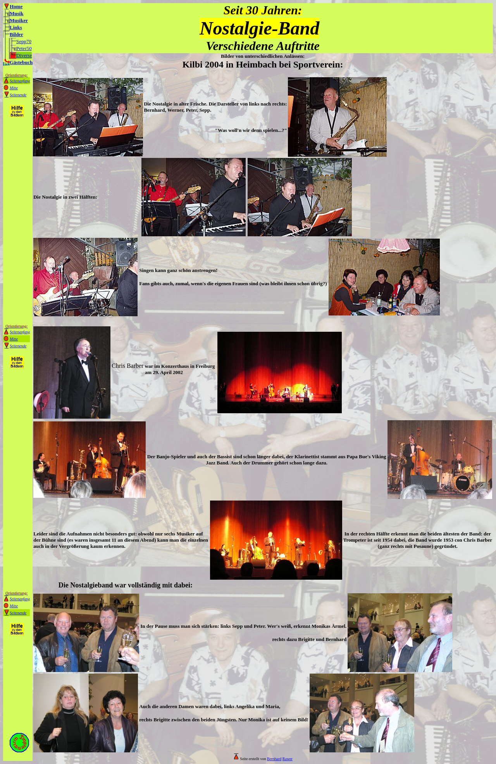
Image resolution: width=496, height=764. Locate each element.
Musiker (19, 20)
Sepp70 (23, 41)
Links (16, 27)
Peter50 (24, 48)
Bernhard (274, 759)
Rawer (287, 759)
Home (16, 6)
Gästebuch (21, 62)
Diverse (24, 55)
